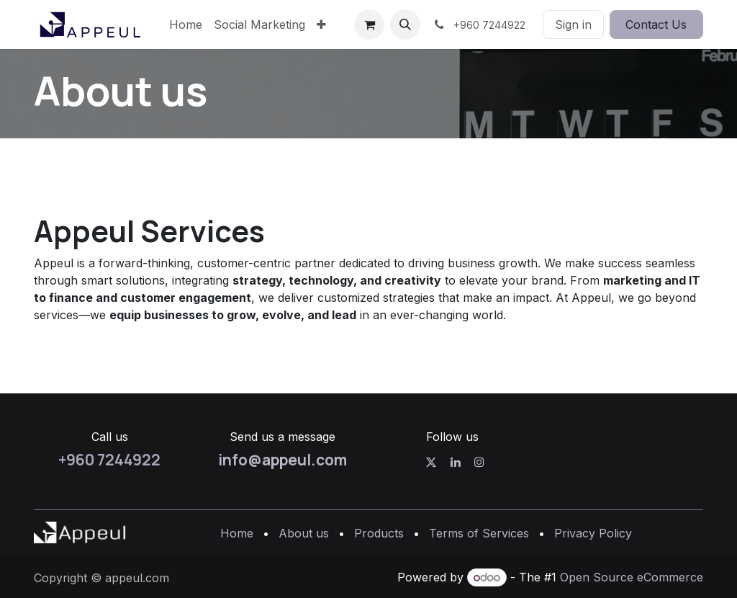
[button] (405, 24)
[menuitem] (185, 24)
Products (379, 533)
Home (236, 533)
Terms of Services (479, 533)
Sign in (573, 24)
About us (304, 533)
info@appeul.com (282, 460)
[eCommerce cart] (369, 24)
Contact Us (656, 24)
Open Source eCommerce (631, 577)
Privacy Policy (593, 533)
